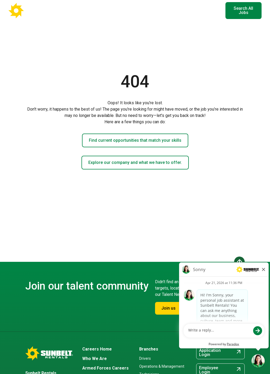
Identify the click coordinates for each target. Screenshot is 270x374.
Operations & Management (161, 366)
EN (213, 10)
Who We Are (94, 358)
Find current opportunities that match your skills (135, 140)
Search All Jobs (243, 10)
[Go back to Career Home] (34, 10)
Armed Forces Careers (105, 368)
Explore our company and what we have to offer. (135, 162)
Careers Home (97, 349)
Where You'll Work (102, 10)
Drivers (145, 358)
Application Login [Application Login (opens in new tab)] (220, 352)
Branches (148, 349)
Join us (168, 308)
